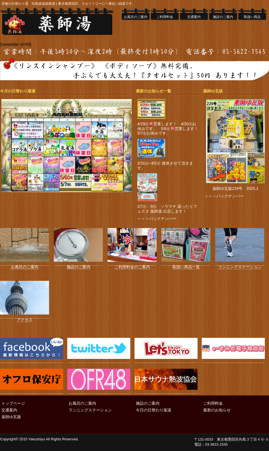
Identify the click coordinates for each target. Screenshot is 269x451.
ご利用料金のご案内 (132, 265)
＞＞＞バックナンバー (157, 218)
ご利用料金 (164, 17)
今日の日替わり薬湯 (153, 410)
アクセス (24, 318)
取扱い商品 (252, 17)
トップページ (13, 403)
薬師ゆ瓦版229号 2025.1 (235, 188)
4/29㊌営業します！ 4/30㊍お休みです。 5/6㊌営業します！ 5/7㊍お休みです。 (169, 129)
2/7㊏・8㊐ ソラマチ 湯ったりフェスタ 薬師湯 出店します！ (167, 208)
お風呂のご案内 (135, 17)
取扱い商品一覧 (185, 265)
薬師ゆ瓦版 (11, 416)
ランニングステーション (239, 265)
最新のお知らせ (217, 410)
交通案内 (194, 17)
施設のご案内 (223, 17)
